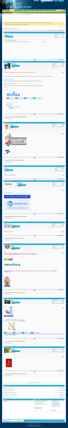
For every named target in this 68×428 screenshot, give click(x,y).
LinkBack (48, 30)
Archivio (52, 420)
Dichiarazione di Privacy (58, 420)
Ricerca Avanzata (62, 11)
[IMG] (55, 403)
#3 (63, 122)
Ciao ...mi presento (17, 14)
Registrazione (61, 0)
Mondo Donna (6, 10)
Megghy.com (51, 10)
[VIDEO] (55, 404)
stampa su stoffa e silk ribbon (14, 106)
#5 (63, 180)
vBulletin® (33, 424)
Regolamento (28, 10)
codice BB (53, 400)
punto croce (11, 107)
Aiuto (56, 0)
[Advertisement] (25, 18)
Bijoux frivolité (9, 104)
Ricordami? (44, 2)
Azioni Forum (21, 11)
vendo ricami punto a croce (8, 396)
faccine (53, 402)
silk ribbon (8, 105)
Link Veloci (26, 11)
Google (6, 400)
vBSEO (37, 426)
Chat (39, 10)
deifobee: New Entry (32, 382)
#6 (63, 222)
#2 (63, 61)
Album (17, 10)
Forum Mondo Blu (48, 420)
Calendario (12, 11)
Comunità (16, 11)
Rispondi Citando (61, 59)
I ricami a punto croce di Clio (8, 387)
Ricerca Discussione (60, 30)
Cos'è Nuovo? (22, 10)
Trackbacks (53, 406)
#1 (63, 32)
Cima (63, 420)
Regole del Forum (54, 410)
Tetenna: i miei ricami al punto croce (10, 389)
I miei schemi (11, 108)
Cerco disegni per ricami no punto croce (10, 394)
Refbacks (36, 408)
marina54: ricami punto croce (13, 28)
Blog (34, 10)
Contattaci (42, 420)
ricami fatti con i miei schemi (11, 320)
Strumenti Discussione (53, 30)
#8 (63, 298)
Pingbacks (36, 407)
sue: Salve (37, 382)
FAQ (9, 11)
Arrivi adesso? (10, 14)
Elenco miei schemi (21, 319)
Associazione (44, 10)
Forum (12, 10)
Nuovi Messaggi (6, 11)
